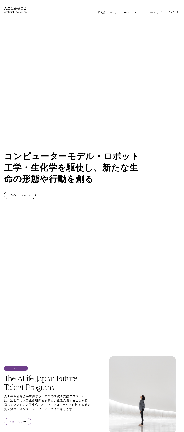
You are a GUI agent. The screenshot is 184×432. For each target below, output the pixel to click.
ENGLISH (174, 12)
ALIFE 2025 (130, 12)
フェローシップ (152, 12)
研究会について (107, 12)
